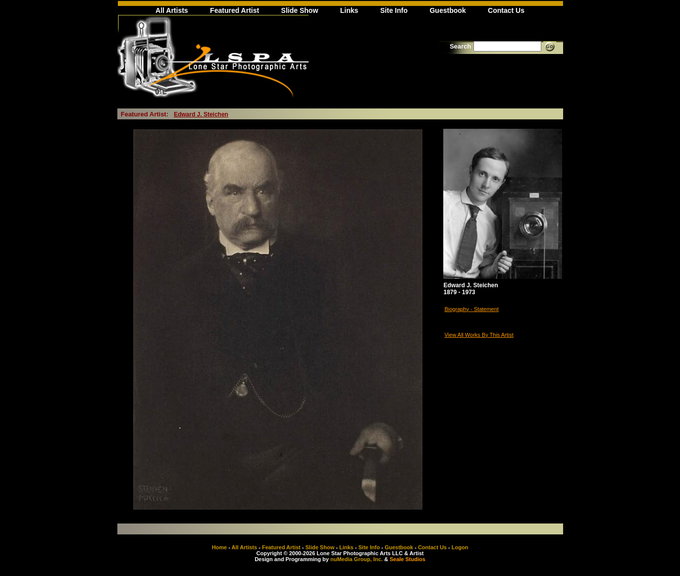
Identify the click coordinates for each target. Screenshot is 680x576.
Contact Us (506, 10)
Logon (460, 547)
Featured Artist (234, 10)
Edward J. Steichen (201, 114)
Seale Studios (407, 559)
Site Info (394, 10)
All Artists (172, 10)
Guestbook (447, 10)
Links (349, 10)
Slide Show (299, 10)
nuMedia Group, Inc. (356, 559)
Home (219, 547)
